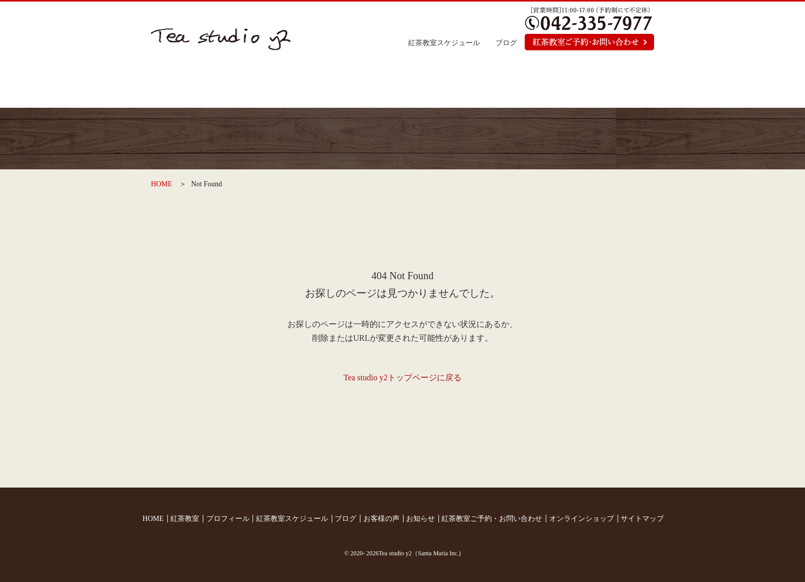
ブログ (506, 43)
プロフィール (359, 85)
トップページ (192, 85)
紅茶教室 (276, 85)
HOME (161, 184)
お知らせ (527, 85)
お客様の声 (443, 85)
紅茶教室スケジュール (444, 43)
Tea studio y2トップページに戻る (402, 377)
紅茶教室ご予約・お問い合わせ (492, 518)
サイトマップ (642, 518)
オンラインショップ (611, 85)
